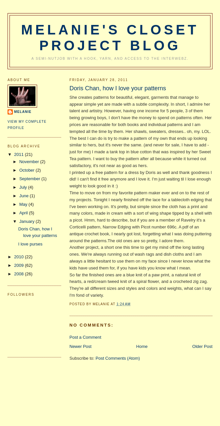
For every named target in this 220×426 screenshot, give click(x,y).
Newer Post (81, 346)
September (30, 178)
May (24, 204)
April (24, 212)
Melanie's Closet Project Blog (110, 37)
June (24, 195)
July (23, 187)
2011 (19, 154)
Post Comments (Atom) (118, 358)
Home (142, 346)
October (27, 170)
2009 (19, 265)
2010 (19, 256)
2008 (19, 273)
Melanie (23, 112)
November (29, 161)
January (27, 221)
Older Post (202, 346)
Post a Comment (85, 337)
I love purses (30, 244)
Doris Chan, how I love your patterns (118, 88)
